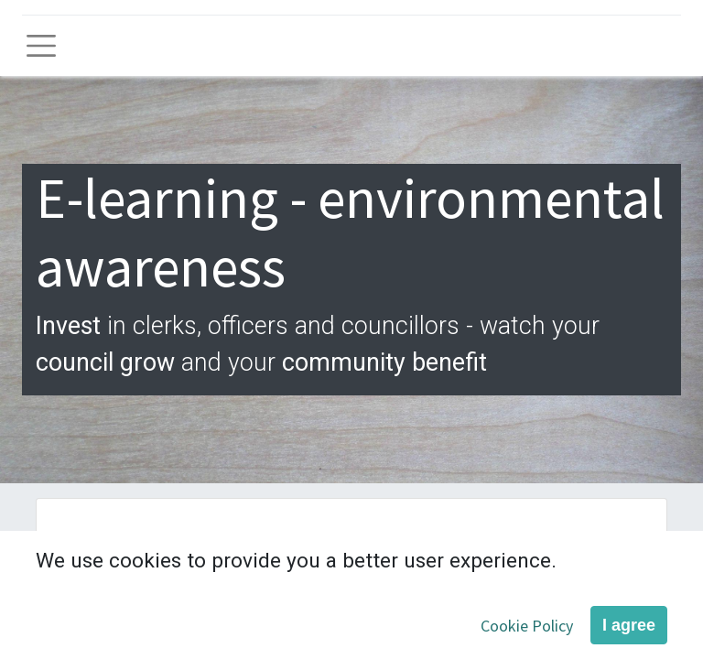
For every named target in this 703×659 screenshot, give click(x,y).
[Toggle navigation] (41, 46)
